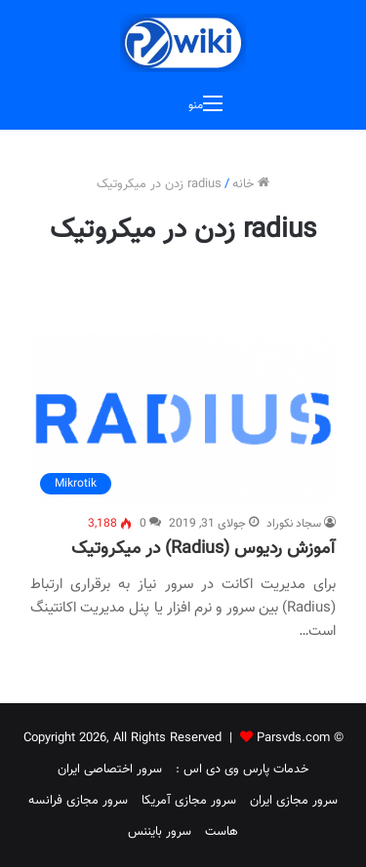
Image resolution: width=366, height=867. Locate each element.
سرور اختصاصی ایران (110, 769)
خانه (250, 184)
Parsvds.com (293, 738)
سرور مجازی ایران (294, 800)
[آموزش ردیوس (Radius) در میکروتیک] (183, 419)
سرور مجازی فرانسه (78, 800)
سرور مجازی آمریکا (189, 800)
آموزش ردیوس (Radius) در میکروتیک (203, 549)
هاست (221, 832)
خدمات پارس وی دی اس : (242, 769)
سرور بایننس (159, 832)
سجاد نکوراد (293, 523)
